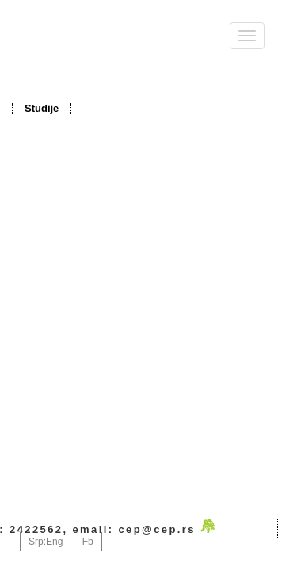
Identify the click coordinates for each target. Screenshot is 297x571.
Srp (36, 541)
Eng (54, 541)
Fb (87, 541)
